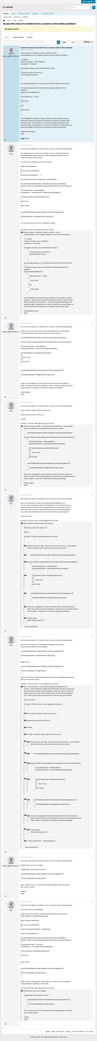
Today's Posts (7, 17)
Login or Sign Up (88, 1)
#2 (92, 145)
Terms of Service (78, 1032)
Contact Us (60, 1032)
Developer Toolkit (47, 14)
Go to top (89, 1032)
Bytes (48, 1032)
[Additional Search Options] (91, 7)
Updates (35, 14)
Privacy (68, 1032)
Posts (7, 37)
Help (53, 1032)
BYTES (14, 14)
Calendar (25, 17)
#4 (92, 402)
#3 (92, 323)
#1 (92, 48)
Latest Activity (18, 37)
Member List (17, 17)
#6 (92, 637)
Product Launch (24, 14)
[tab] (7, 37)
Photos (29, 37)
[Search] (81, 7)
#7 (92, 857)
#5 (92, 495)
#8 (92, 902)
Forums (6, 14)
